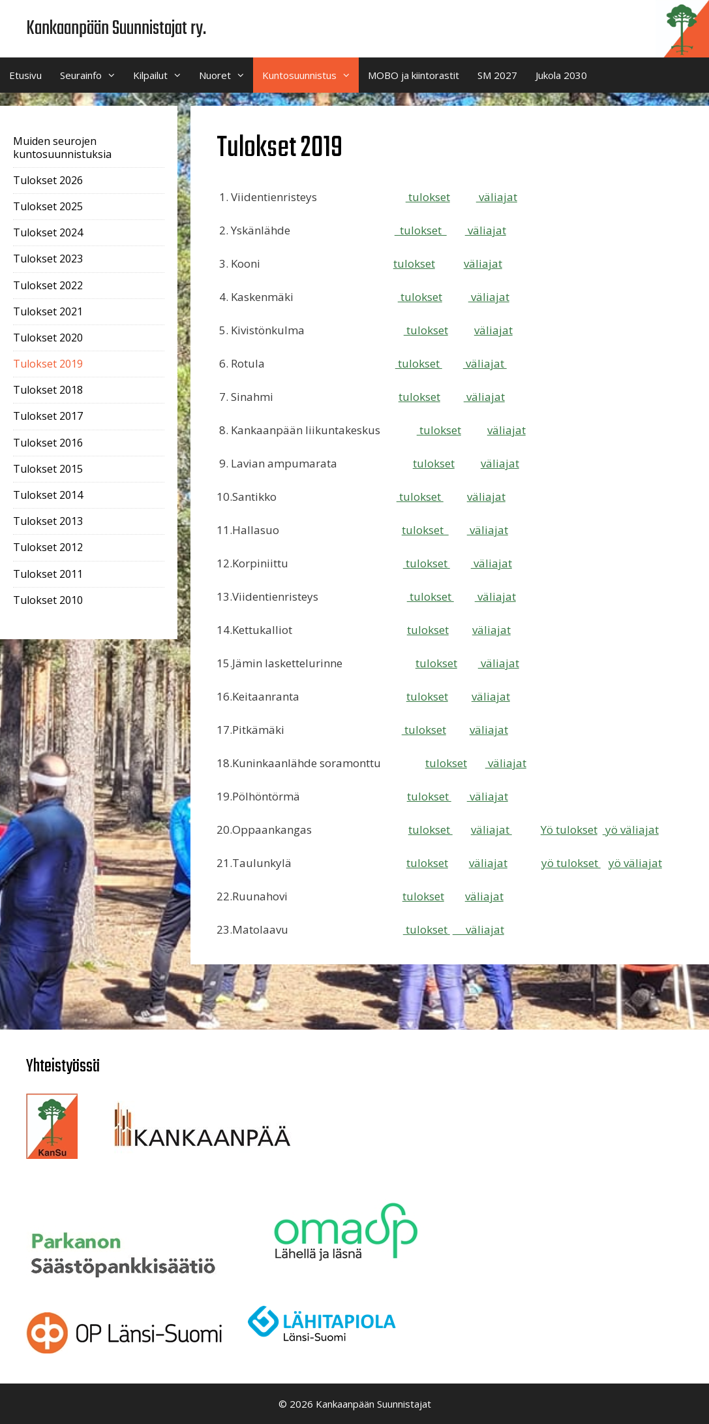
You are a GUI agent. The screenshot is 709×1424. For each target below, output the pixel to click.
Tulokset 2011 (48, 574)
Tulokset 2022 (48, 285)
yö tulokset (571, 862)
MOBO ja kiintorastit (413, 75)
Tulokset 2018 (48, 390)
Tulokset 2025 (48, 206)
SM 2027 (497, 75)
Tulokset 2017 (48, 416)
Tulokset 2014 (48, 495)
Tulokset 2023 (48, 258)
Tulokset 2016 (48, 442)
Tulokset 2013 (48, 521)
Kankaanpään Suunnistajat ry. (116, 29)
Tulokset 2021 (48, 311)
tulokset (428, 196)
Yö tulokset (569, 829)
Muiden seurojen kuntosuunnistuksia (62, 147)
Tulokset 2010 (48, 600)
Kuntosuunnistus (310, 75)
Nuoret (226, 75)
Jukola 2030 (561, 75)
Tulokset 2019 (48, 363)
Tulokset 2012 (48, 547)
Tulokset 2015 (48, 469)
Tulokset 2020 (48, 337)
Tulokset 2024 (48, 232)
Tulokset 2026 (48, 180)
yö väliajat (631, 829)
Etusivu (25, 75)
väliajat (496, 196)
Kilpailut (161, 75)
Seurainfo (92, 75)
